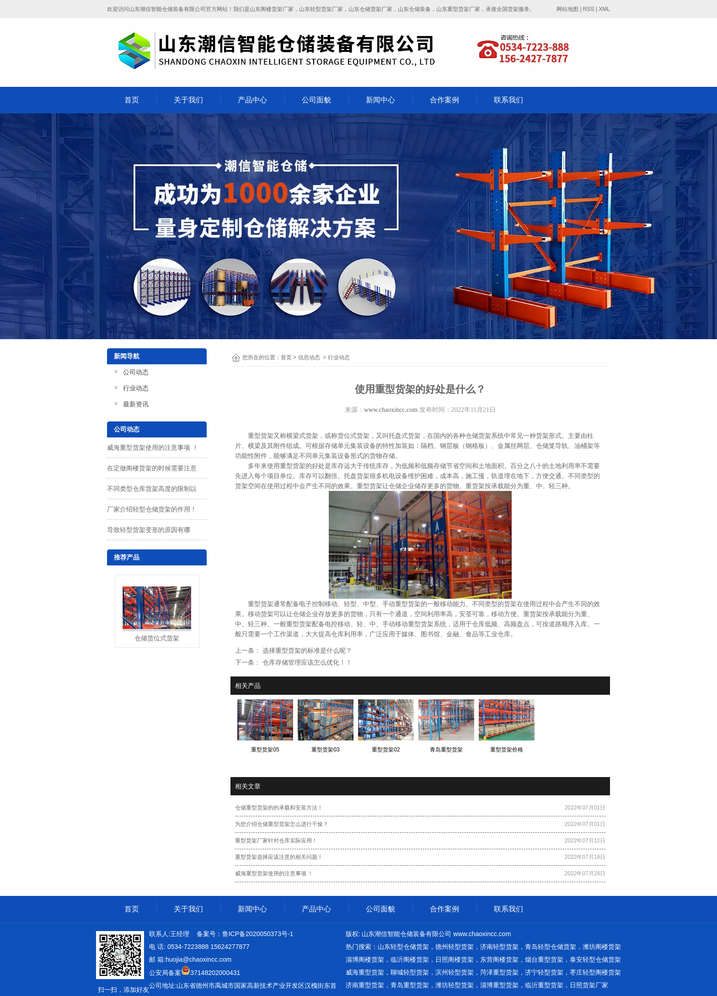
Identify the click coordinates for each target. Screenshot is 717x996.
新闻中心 (380, 100)
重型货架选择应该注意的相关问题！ (279, 857)
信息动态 (309, 357)
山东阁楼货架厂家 (272, 9)
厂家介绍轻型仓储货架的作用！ (152, 509)
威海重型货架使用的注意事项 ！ (152, 447)
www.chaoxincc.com (390, 409)
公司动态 (136, 372)
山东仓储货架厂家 (370, 9)
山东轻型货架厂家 (321, 9)
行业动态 (136, 388)
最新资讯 (136, 404)
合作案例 (444, 100)
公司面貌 (316, 100)
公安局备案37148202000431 (194, 972)
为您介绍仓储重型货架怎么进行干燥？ (281, 824)
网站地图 (567, 9)
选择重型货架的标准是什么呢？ (306, 650)
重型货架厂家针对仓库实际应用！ (276, 840)
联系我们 (508, 100)
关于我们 (188, 100)
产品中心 (252, 100)
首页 (131, 100)
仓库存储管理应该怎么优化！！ (306, 662)
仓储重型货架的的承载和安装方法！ (279, 807)
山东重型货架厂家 (458, 9)
